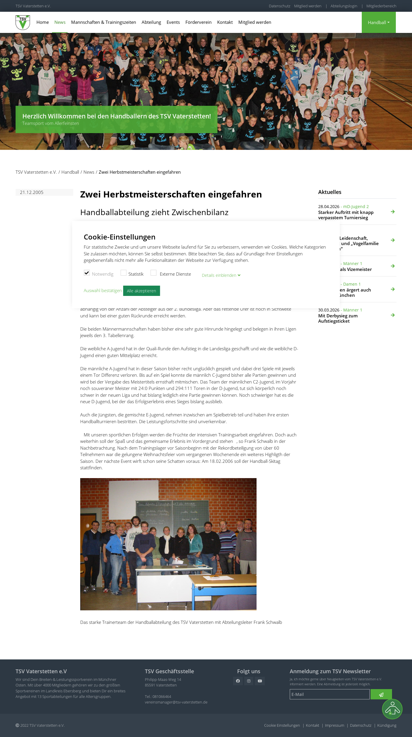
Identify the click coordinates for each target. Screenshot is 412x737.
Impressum (334, 725)
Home (42, 22)
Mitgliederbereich (381, 6)
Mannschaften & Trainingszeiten (103, 22)
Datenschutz (279, 6)
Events (173, 22)
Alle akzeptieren (142, 289)
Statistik (132, 272)
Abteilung (151, 22)
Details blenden (220, 274)
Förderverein (198, 22)
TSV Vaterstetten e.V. (33, 6)
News (60, 22)
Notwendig (98, 272)
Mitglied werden (307, 6)
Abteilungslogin (344, 6)
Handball (377, 22)
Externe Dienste (170, 272)
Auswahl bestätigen (103, 289)
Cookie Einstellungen (282, 725)
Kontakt (225, 22)
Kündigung (386, 725)
